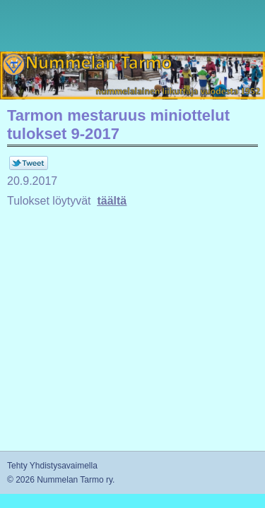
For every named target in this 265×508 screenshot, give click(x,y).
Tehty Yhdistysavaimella (52, 466)
